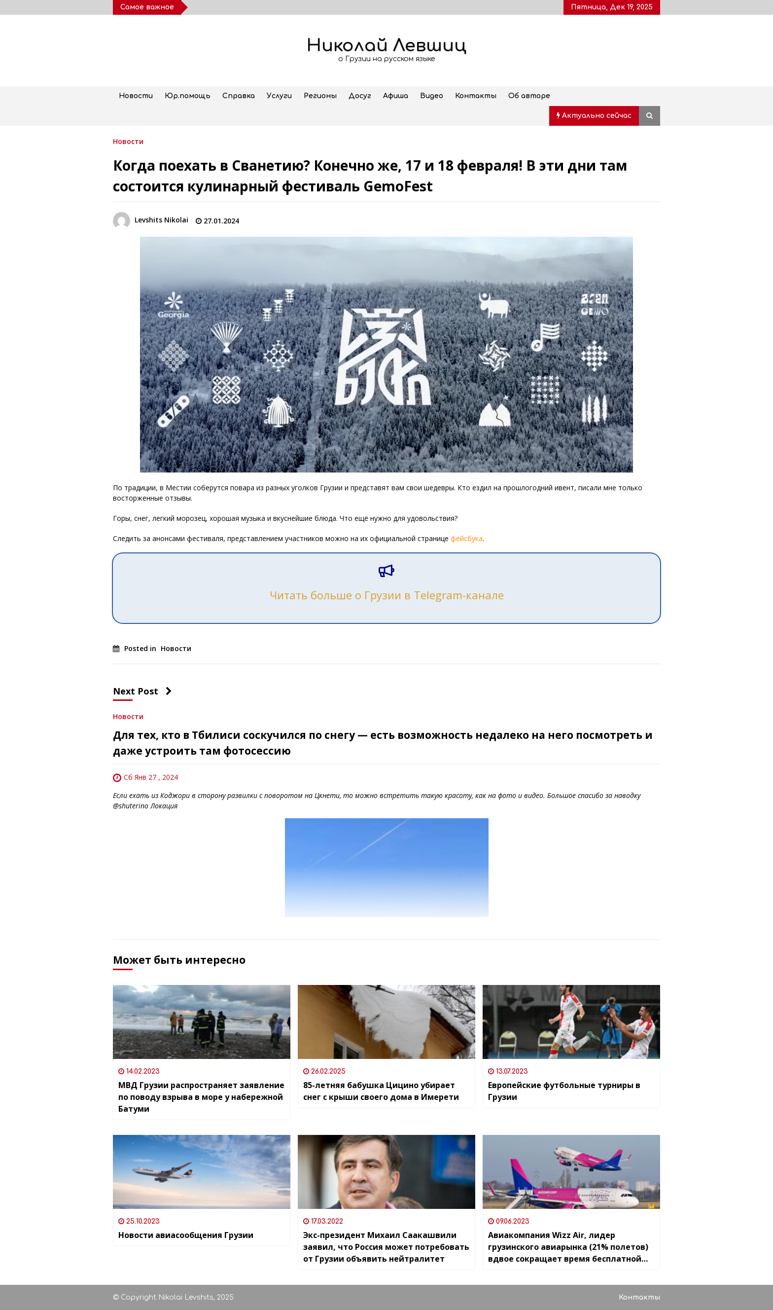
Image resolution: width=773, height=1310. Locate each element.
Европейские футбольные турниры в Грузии (564, 1091)
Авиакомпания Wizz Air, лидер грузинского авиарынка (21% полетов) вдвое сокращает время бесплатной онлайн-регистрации (568, 1247)
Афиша (395, 96)
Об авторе (529, 96)
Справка (238, 96)
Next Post (142, 691)
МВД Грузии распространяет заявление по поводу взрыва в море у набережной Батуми (201, 1097)
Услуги (279, 96)
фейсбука (467, 538)
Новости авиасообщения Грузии (185, 1235)
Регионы (320, 96)
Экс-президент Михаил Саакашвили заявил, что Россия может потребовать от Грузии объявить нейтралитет (386, 1247)
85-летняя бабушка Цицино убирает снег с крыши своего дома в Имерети (381, 1091)
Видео (431, 96)
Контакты (475, 96)
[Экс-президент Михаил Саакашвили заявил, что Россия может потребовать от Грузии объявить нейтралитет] (386, 1172)
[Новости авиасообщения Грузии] (201, 1172)
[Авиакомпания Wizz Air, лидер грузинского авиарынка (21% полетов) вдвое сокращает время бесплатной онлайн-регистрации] (571, 1172)
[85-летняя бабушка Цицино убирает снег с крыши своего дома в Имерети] (386, 1022)
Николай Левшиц (386, 45)
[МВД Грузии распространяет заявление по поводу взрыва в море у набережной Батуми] (201, 1022)
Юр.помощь (188, 96)
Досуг (360, 96)
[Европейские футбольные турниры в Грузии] (571, 1022)
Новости (136, 96)
